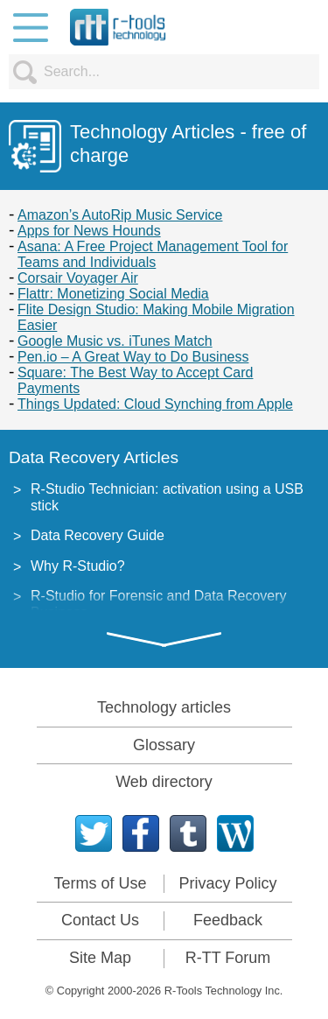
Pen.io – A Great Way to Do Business (132, 356)
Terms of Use (99, 883)
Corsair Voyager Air (77, 278)
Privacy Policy (227, 883)
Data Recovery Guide (97, 535)
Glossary (164, 745)
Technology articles (164, 707)
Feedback (227, 920)
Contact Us (100, 920)
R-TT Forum (228, 957)
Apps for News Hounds (89, 230)
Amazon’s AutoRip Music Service (119, 214)
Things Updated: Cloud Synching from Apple (155, 404)
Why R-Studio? (78, 566)
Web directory (164, 782)
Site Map (100, 957)
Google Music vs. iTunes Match (115, 341)
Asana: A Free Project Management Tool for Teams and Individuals (152, 254)
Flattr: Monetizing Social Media (113, 293)
